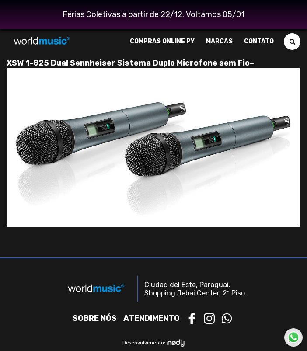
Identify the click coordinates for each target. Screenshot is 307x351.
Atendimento (151, 318)
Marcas (219, 41)
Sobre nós (95, 318)
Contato (259, 41)
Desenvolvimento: (153, 343)
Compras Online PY (162, 41)
